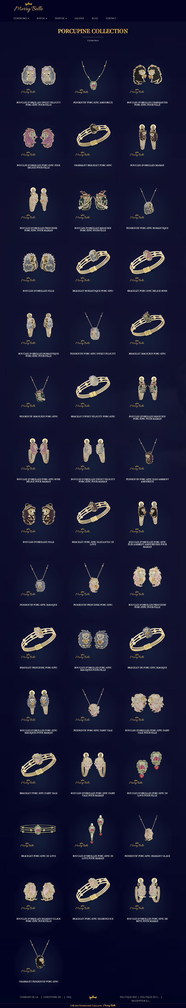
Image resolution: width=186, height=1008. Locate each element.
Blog (95, 18)
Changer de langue (30, 997)
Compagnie (20, 18)
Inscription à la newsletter (141, 1001)
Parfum (60, 18)
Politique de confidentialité (150, 997)
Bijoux (41, 18)
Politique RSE (128, 997)
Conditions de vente (53, 997)
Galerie (79, 18)
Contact (111, 18)
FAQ (69, 997)
